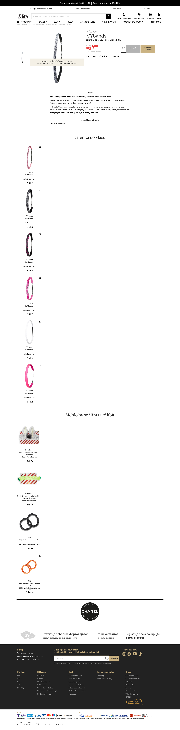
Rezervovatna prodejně (148, 56)
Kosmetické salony (134, 25)
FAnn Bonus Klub (75, 683)
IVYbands (91, 39)
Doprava (40, 683)
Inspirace (157, 25)
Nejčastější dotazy (44, 701)
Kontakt (147, 8)
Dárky (58, 25)
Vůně (19, 686)
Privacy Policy (90, 671)
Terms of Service (102, 671)
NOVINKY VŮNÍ (110, 25)
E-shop (20, 657)
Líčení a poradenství (82, 8)
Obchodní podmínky (45, 695)
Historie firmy (130, 692)
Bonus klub (117, 8)
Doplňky (20, 695)
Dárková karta (74, 686)
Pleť (18, 683)
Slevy (72, 25)
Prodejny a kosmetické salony (41, 8)
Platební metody (43, 689)
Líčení (19, 689)
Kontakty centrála (132, 686)
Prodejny (100, 683)
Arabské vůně (89, 25)
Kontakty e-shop (132, 683)
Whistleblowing (131, 701)
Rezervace (41, 686)
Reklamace (41, 692)
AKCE (95, 53)
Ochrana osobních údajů (47, 698)
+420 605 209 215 (27, 661)
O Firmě (128, 689)
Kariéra (128, 695)
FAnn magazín (74, 689)
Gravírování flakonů (76, 692)
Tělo (19, 692)
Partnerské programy (77, 698)
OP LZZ (128, 704)
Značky (44, 25)
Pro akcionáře (130, 698)
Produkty (27, 25)
